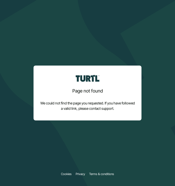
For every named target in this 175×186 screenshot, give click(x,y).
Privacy (80, 174)
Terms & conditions (101, 174)
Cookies (66, 174)
